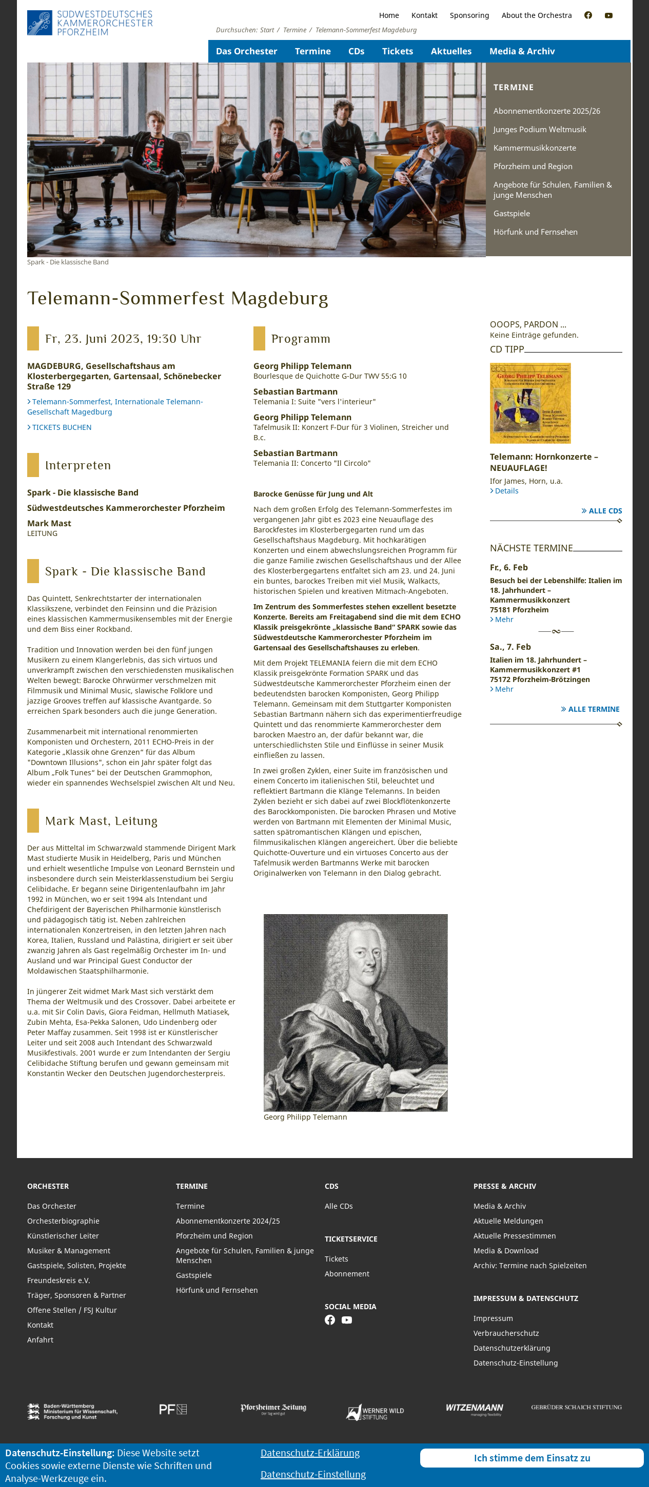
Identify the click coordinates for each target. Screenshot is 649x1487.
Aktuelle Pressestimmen (515, 1236)
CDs (356, 51)
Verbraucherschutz (506, 1333)
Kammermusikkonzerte (535, 147)
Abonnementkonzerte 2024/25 (228, 1221)
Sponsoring (469, 15)
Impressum (493, 1318)
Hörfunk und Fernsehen (536, 231)
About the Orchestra (537, 15)
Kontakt (424, 15)
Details (507, 490)
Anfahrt (40, 1340)
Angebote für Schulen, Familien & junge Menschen (553, 189)
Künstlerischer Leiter (63, 1236)
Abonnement (347, 1273)
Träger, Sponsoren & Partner (76, 1295)
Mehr (504, 619)
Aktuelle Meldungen (508, 1221)
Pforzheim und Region (533, 166)
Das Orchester (247, 51)
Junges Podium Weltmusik (540, 129)
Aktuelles (451, 51)
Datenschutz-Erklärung (310, 1452)
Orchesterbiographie (63, 1221)
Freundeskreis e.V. (58, 1280)
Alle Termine (594, 709)
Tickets (398, 51)
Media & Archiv (522, 51)
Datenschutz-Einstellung (516, 1363)
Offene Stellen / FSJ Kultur (72, 1310)
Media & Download (506, 1250)
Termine (313, 51)
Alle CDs (605, 510)
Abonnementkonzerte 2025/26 (547, 111)
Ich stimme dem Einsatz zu (532, 1457)
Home (389, 15)
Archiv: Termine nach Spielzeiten (530, 1265)
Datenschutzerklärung (512, 1348)
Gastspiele (512, 213)
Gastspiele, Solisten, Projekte (76, 1265)
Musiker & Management (68, 1250)
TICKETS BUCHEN (62, 427)
